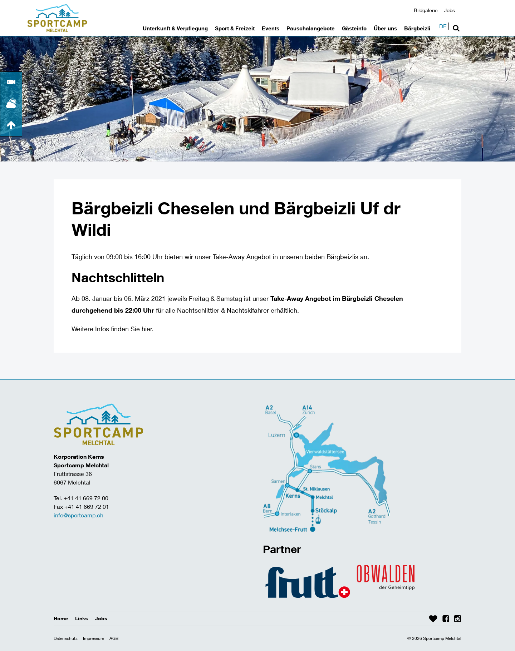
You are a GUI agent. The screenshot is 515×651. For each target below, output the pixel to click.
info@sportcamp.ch (78, 515)
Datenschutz (66, 638)
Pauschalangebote (310, 28)
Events (270, 28)
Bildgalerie (426, 10)
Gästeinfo (354, 28)
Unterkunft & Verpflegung (175, 28)
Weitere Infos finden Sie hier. (112, 329)
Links (81, 618)
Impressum (93, 638)
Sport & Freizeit (235, 28)
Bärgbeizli (417, 28)
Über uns (385, 28)
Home (61, 618)
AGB (113, 638)
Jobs (449, 10)
